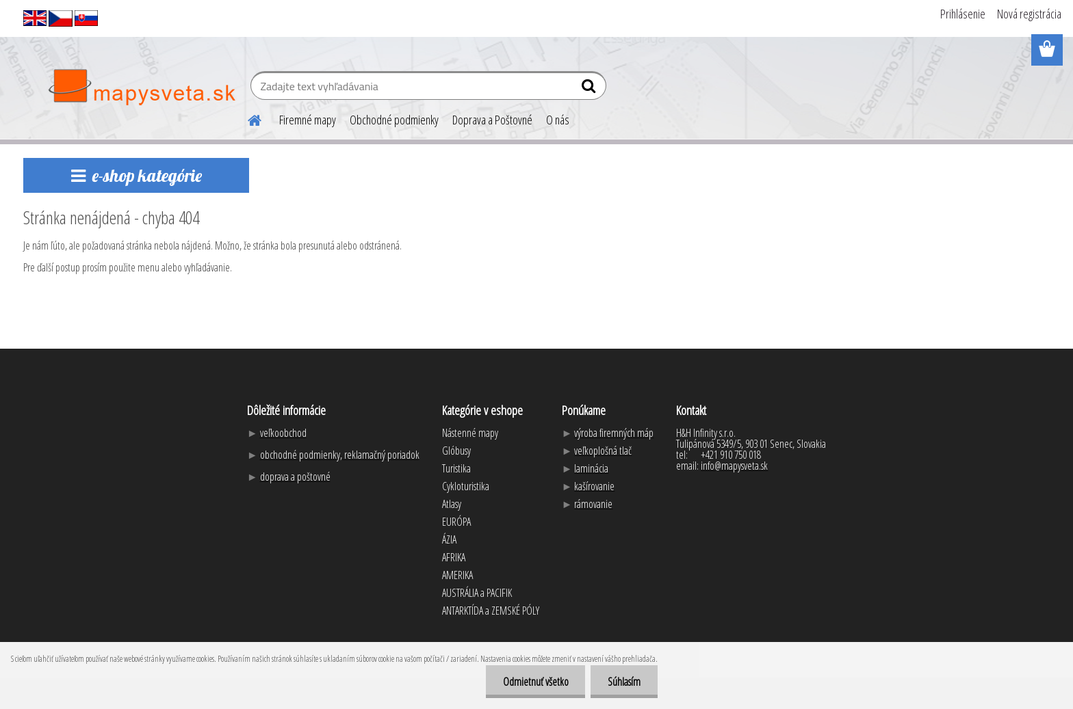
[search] (590, 89)
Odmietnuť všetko (535, 681)
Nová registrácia (1029, 13)
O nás (557, 119)
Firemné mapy (307, 119)
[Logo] (141, 87)
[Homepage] (246, 118)
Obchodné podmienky (394, 119)
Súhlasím (624, 681)
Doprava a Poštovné (492, 119)
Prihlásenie (962, 13)
